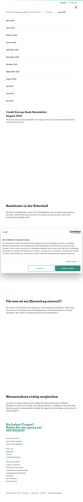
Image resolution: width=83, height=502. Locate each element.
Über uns (9, 448)
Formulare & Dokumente (14, 467)
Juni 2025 (10, 93)
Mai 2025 (9, 101)
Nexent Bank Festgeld (13, 441)
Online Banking (11, 481)
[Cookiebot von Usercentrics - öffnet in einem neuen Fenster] (71, 232)
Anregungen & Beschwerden (16, 473)
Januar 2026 (11, 42)
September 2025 (13, 72)
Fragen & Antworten (13, 465)
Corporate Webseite (13, 457)
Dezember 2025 (12, 50)
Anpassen (41, 268)
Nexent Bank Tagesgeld (14, 444)
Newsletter (10, 452)
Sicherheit (9, 476)
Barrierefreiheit (11, 478)
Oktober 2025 (11, 64)
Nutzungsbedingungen (55, 493)
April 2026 (10, 20)
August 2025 (11, 79)
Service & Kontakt (13, 462)
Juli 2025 (9, 86)
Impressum (26, 493)
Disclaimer (43, 493)
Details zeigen (71, 261)
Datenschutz (35, 493)
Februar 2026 (11, 35)
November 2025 (12, 57)
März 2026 (10, 28)
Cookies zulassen (67, 268)
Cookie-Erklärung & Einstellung (17, 470)
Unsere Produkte (12, 438)
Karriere (9, 454)
